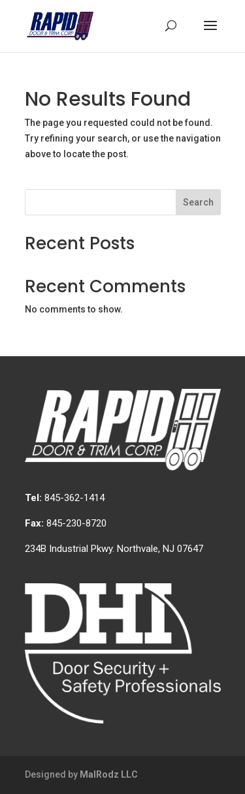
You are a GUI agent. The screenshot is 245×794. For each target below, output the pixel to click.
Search (198, 202)
